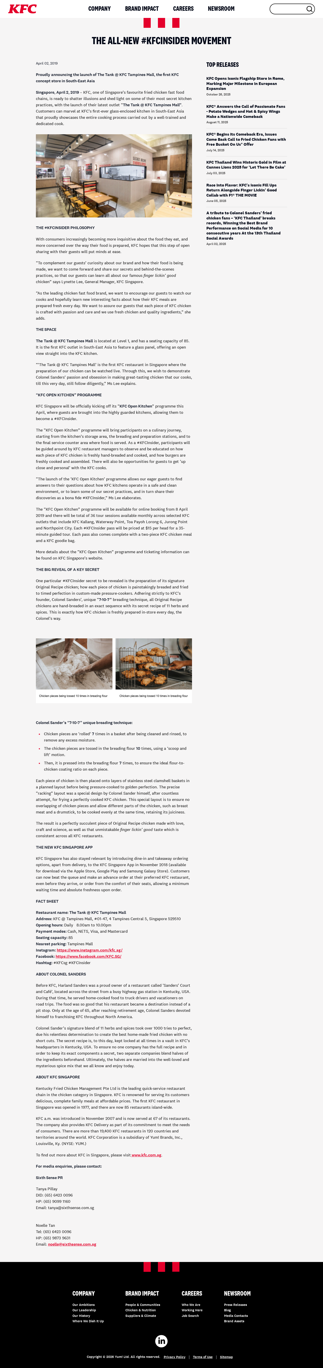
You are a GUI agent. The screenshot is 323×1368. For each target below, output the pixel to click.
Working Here (192, 1310)
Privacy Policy (175, 1357)
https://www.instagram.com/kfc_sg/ (89, 950)
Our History (81, 1316)
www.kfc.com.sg (146, 1155)
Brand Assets (234, 1321)
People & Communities (142, 1305)
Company (99, 9)
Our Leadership (84, 1310)
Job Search (190, 1316)
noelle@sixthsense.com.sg (72, 1244)
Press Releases (235, 1305)
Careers (183, 9)
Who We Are (191, 1305)
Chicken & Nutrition (140, 1310)
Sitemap (226, 1357)
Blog (227, 1310)
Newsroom (221, 9)
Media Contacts (236, 1316)
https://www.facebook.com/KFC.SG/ (88, 957)
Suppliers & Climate (140, 1316)
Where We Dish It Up (88, 1321)
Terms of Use (203, 1357)
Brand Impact (142, 9)
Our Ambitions (83, 1305)
